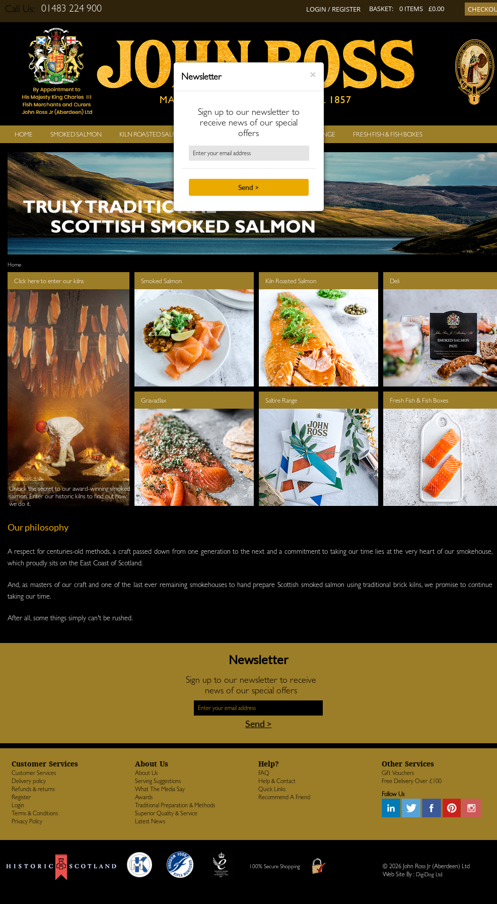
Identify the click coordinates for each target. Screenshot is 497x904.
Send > (248, 187)
